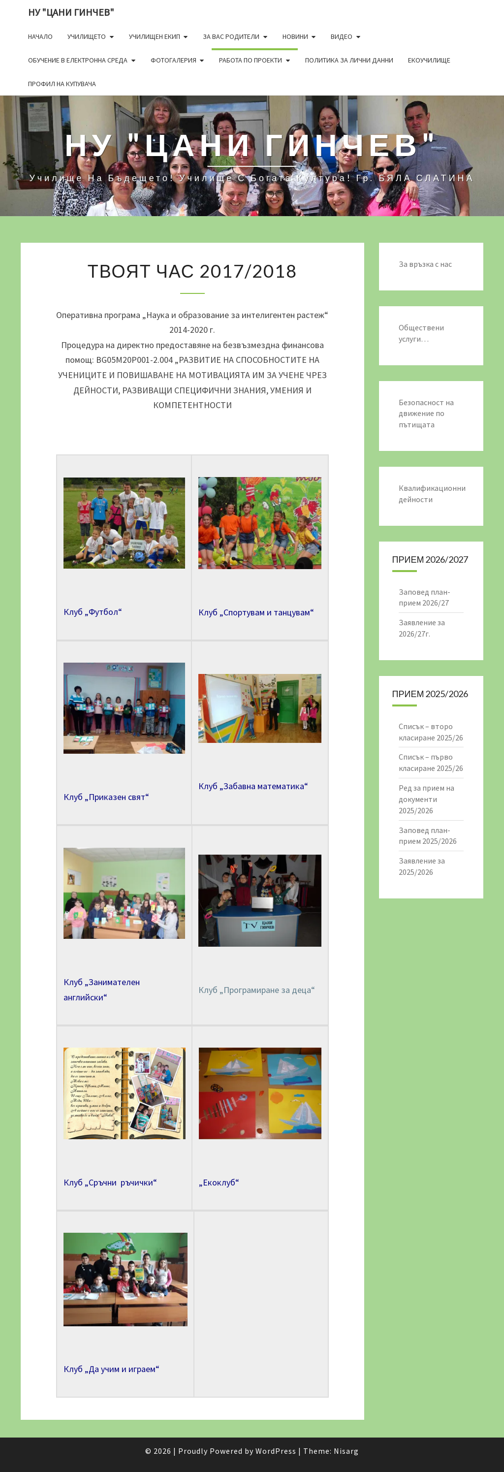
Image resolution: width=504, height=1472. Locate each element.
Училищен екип (154, 36)
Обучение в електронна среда (77, 60)
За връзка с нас (425, 264)
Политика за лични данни (349, 60)
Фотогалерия (173, 60)
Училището (86, 36)
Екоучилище (429, 60)
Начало (40, 36)
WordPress (275, 1451)
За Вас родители (231, 36)
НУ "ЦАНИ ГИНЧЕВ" (71, 12)
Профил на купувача (62, 83)
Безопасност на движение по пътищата (426, 413)
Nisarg (346, 1451)
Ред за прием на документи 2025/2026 (426, 799)
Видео (341, 36)
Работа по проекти (250, 60)
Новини (295, 36)
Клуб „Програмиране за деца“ (256, 989)
